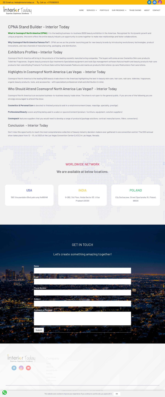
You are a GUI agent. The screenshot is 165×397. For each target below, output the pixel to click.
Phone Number (41, 288)
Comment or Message (43, 310)
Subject (37, 299)
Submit (39, 330)
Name (37, 266)
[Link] (17, 10)
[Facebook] (155, 2)
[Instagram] (160, 2)
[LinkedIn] (149, 2)
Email (37, 277)
